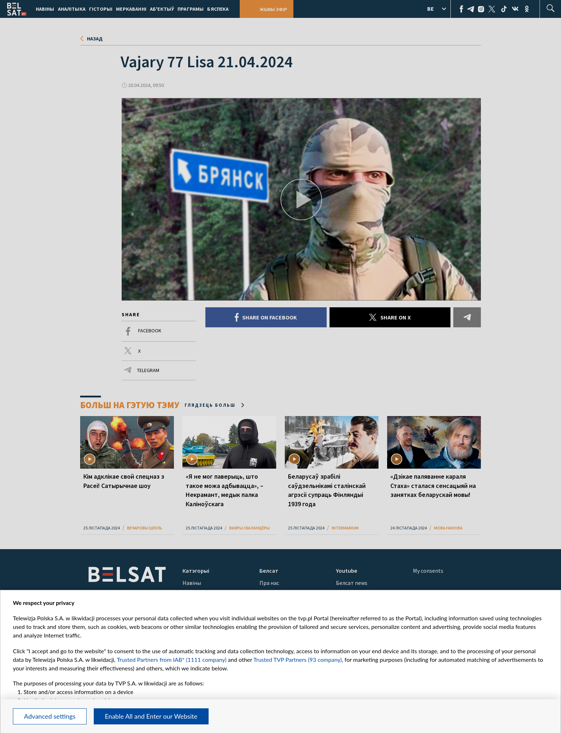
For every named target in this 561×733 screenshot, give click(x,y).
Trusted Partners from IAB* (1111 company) (171, 659)
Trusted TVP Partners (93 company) (297, 659)
